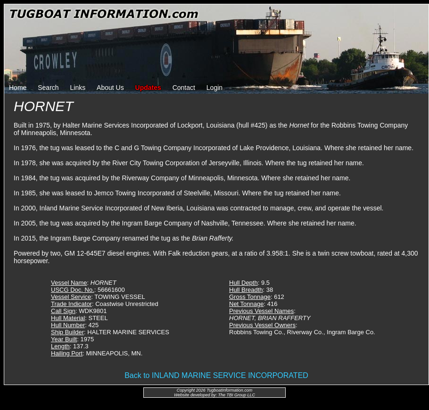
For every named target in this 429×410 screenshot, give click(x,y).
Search (48, 87)
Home (17, 87)
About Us (110, 87)
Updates (148, 87)
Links (78, 87)
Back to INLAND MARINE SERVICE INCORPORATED (216, 375)
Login (214, 87)
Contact (184, 87)
